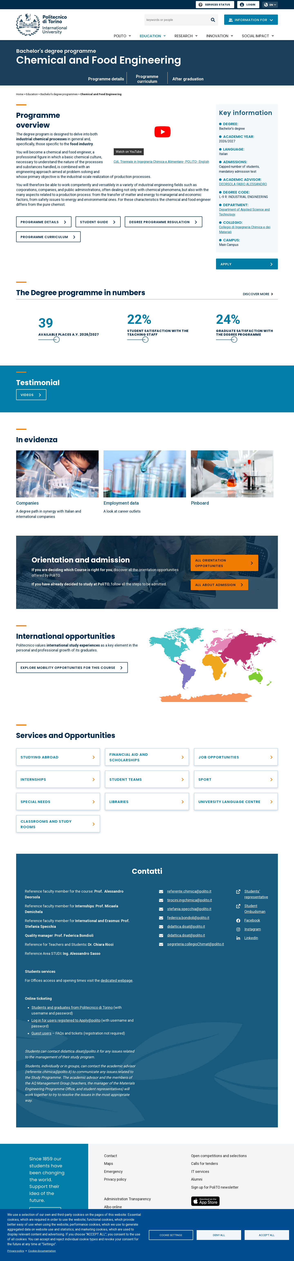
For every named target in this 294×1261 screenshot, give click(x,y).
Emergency (113, 1171)
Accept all (267, 1235)
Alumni (196, 1179)
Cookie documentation (42, 1250)
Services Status (214, 5)
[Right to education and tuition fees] (147, 757)
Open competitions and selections (219, 1156)
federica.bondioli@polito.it (188, 918)
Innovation (217, 35)
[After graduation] (236, 757)
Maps (108, 1163)
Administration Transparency (127, 1199)
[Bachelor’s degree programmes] (219, 584)
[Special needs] (58, 801)
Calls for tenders (204, 1163)
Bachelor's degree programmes (59, 94)
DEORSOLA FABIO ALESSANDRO (243, 184)
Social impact (255, 35)
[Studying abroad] (58, 757)
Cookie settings (171, 1235)
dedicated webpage (117, 980)
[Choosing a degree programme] (224, 563)
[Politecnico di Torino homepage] (41, 24)
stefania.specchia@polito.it (189, 909)
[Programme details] (43, 221)
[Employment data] (145, 473)
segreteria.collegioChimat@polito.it (195, 944)
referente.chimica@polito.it (189, 891)
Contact (110, 1156)
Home (19, 94)
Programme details (106, 78)
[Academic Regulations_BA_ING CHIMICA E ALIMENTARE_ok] (163, 221)
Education (150, 35)
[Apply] (247, 264)
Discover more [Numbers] (256, 294)
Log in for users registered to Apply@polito (65, 1020)
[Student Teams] (147, 779)
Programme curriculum (147, 79)
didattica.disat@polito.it (186, 926)
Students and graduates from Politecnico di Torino (72, 1007)
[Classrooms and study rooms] (58, 823)
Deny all (219, 1235)
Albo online (113, 1207)
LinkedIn (251, 938)
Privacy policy (15, 1250)
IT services (200, 1171)
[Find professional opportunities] (58, 779)
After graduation (188, 78)
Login (250, 5)
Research (184, 35)
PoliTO (120, 35)
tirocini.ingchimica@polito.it (189, 900)
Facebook (252, 920)
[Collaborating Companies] (57, 473)
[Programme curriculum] (48, 236)
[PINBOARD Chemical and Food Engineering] (232, 473)
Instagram (252, 929)
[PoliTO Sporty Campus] (236, 779)
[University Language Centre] (236, 801)
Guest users (41, 1033)
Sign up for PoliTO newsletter (214, 1187)
